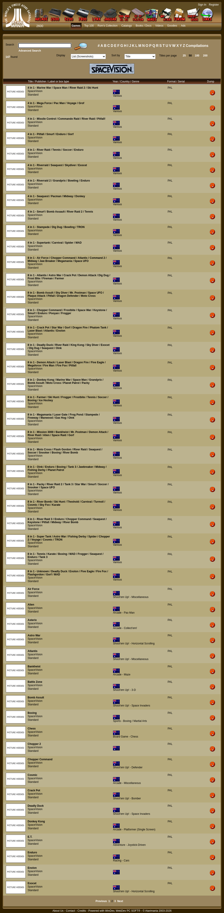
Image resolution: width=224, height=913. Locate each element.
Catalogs (126, 25)
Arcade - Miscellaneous (127, 783)
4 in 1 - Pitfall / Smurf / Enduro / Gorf (51, 134)
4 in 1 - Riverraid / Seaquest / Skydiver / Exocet (57, 165)
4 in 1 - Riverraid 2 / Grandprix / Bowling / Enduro (59, 180)
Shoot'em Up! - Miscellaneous (130, 597)
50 (190, 55)
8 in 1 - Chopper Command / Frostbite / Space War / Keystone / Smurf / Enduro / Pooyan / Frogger (67, 312)
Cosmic (32, 775)
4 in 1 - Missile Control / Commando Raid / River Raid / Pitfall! (66, 118)
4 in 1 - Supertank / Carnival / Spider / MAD (55, 242)
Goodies (172, 25)
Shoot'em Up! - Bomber (127, 798)
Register (214, 4)
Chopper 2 (34, 744)
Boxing (32, 713)
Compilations (197, 46)
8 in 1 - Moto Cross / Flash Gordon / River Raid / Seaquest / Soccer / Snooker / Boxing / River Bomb (65, 451)
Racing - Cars (121, 860)
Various (117, 95)
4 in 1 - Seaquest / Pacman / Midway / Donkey (56, 196)
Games (76, 25)
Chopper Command (40, 759)
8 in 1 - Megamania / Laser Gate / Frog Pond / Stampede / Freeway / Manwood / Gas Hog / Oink (64, 416)
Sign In (202, 4)
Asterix (32, 620)
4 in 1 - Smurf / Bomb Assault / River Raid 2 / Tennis (60, 211)
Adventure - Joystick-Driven (129, 844)
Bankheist (34, 666)
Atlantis (32, 651)
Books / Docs (144, 25)
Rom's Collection (108, 25)
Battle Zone (35, 681)
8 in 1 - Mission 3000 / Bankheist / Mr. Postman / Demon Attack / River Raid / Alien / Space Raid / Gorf (68, 433)
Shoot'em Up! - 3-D (124, 690)
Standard (33, 94)
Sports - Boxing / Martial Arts (130, 721)
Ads (183, 25)
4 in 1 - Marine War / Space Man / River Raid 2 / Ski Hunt (63, 87)
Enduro (32, 852)
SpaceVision (35, 91)
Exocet (32, 883)
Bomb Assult (36, 697)
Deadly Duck (36, 805)
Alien (31, 604)
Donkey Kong (36, 821)
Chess (32, 728)
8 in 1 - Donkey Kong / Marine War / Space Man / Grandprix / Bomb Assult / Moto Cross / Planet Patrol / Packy (65, 381)
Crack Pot (34, 790)
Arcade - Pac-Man (124, 612)
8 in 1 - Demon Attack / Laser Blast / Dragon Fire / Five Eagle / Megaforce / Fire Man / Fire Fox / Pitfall (67, 364)
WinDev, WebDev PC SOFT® (122, 910)
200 (205, 55)
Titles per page (168, 55)
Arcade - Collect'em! (125, 628)
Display (60, 55)
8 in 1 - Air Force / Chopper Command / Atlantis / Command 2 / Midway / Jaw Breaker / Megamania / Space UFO (67, 259)
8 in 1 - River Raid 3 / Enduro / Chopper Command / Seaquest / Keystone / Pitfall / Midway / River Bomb (67, 521)
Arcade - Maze (121, 674)
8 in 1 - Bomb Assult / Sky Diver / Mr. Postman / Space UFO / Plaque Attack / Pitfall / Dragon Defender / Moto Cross (66, 294)
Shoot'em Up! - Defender (127, 767)
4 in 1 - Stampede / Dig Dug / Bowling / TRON (56, 227)
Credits (81, 910)
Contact (70, 910)
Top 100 (89, 25)
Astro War (34, 635)
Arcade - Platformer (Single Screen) (134, 829)
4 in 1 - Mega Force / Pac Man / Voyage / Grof (56, 103)
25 (184, 55)
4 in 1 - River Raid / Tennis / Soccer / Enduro (56, 149)
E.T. (30, 836)
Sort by (115, 55)
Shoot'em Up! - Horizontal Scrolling (133, 643)
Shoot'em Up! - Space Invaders (131, 705)
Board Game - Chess (125, 736)
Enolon (32, 867)
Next (120, 901)
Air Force (33, 589)
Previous (101, 901)
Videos (159, 25)
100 (197, 55)
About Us (57, 910)
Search (10, 44)
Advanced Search (29, 50)
